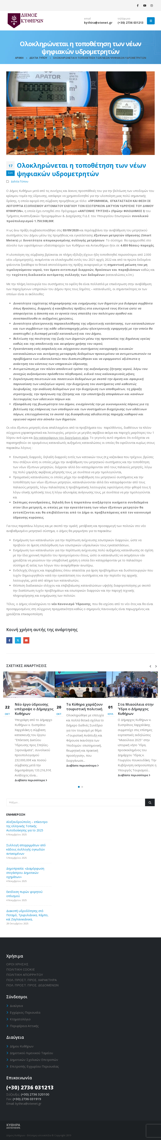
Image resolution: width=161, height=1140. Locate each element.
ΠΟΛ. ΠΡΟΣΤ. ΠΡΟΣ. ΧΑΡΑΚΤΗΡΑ (31, 980)
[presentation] (150, 666)
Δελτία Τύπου (19, 181)
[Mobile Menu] (151, 20)
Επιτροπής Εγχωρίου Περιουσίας (34, 1066)
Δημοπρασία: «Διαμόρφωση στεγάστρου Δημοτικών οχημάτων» (25, 872)
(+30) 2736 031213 (130, 23)
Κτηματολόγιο (20, 1019)
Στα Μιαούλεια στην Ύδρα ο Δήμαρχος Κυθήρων (136, 709)
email (87, 18)
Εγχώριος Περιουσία (25, 1012)
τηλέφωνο (124, 18)
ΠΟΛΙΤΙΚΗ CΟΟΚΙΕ (20, 969)
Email (26, 640)
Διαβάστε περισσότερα (31, 780)
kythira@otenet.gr (98, 23)
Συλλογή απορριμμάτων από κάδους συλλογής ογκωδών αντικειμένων (26, 849)
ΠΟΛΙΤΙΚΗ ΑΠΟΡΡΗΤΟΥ (24, 974)
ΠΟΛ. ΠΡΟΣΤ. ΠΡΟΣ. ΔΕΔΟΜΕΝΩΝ (32, 985)
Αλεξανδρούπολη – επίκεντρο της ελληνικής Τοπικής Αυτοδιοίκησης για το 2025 (27, 826)
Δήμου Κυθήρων (22, 1046)
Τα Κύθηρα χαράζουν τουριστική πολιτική (84, 706)
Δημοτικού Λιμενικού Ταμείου (31, 1053)
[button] (78, 787)
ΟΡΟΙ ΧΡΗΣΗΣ (17, 964)
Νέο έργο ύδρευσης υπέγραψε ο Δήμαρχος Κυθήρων (34, 709)
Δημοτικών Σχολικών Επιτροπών (34, 1059)
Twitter (18, 640)
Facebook (9, 640)
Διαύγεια (16, 1006)
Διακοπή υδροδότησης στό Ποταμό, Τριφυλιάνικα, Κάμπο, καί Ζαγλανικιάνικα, (27, 915)
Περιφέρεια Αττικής (24, 1026)
